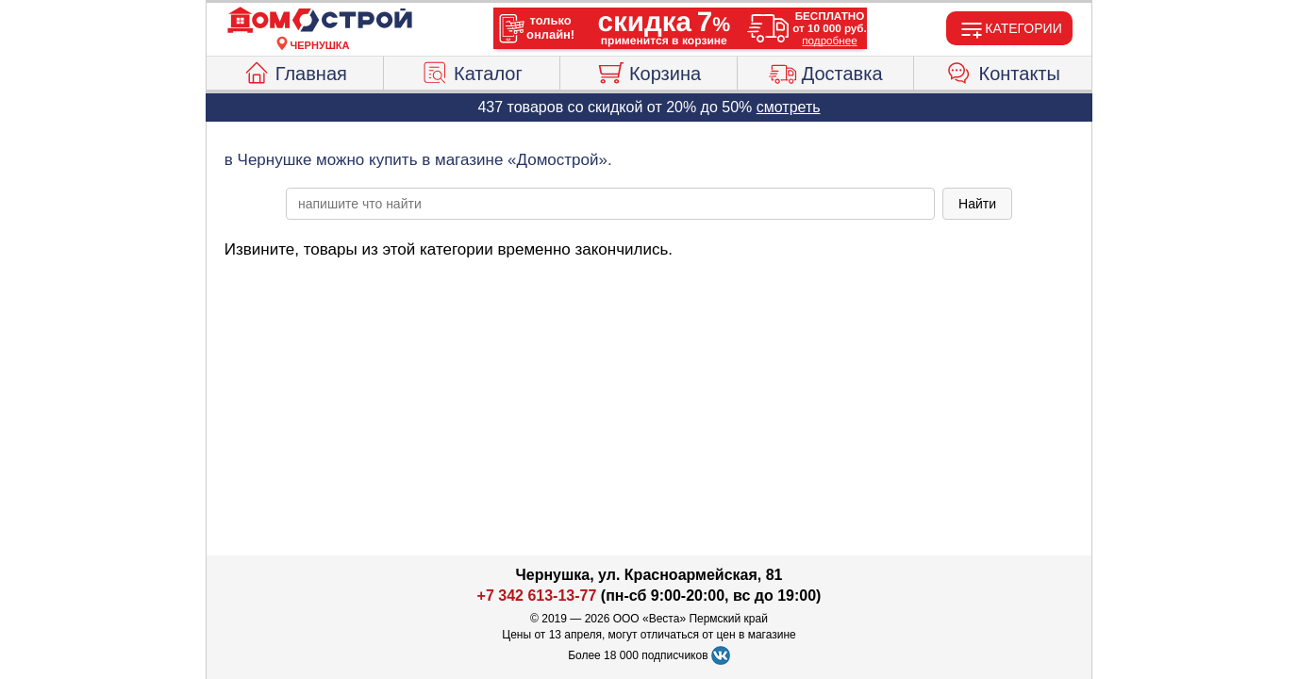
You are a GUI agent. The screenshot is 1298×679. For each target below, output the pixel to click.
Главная (294, 71)
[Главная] (319, 21)
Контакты (1003, 71)
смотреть (789, 107)
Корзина (648, 71)
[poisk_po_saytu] (610, 204)
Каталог (472, 71)
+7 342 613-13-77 (537, 596)
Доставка (826, 71)
